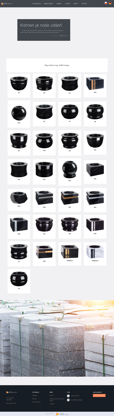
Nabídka (59, 3)
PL (106, 3)
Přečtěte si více (63, 35)
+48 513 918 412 (75, 396)
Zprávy (76, 3)
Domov (52, 395)
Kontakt (84, 3)
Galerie (67, 3)
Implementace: (57, 414)
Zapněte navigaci (99, 395)
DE (110, 3)
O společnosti (36, 3)
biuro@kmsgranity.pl (76, 400)
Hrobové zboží (48, 3)
